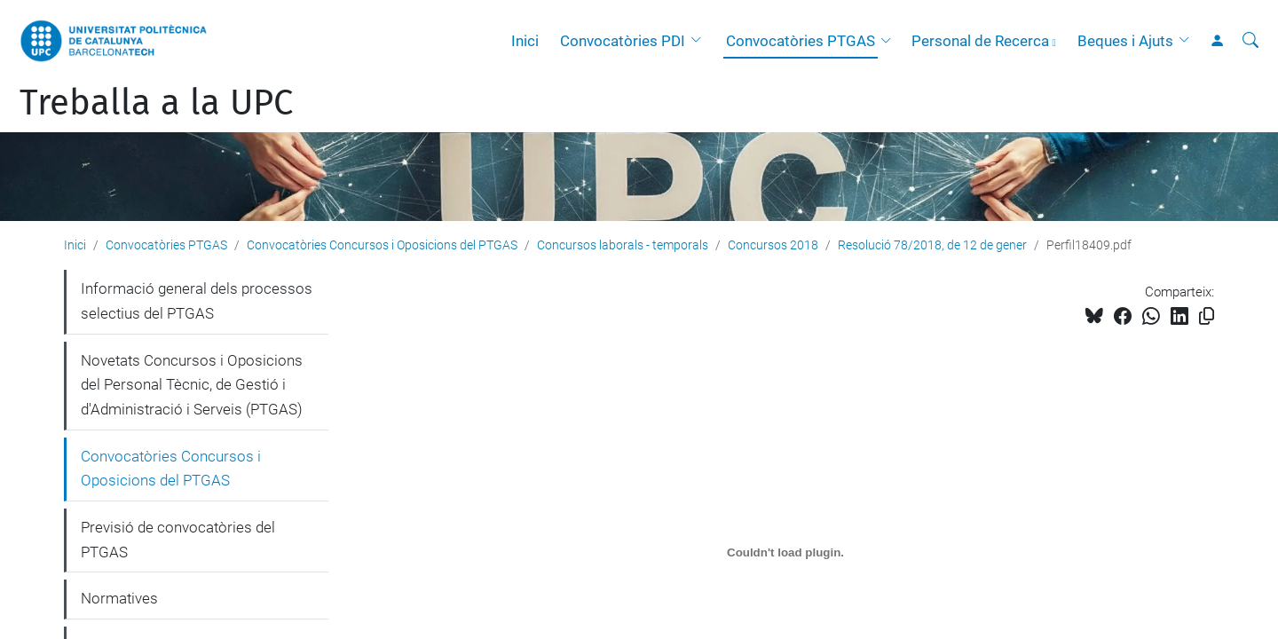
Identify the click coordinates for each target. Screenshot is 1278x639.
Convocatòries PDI (622, 41)
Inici (525, 41)
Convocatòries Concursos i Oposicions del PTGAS (382, 245)
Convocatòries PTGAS (800, 41)
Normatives (119, 598)
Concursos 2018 (773, 245)
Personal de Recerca (980, 41)
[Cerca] (1250, 41)
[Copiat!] (1206, 316)
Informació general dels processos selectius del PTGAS (196, 301)
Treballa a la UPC (156, 103)
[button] (700, 41)
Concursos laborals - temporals (622, 245)
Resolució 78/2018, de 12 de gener (932, 245)
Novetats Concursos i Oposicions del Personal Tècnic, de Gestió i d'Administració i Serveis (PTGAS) (192, 384)
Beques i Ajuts (1125, 41)
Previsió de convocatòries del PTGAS (178, 539)
